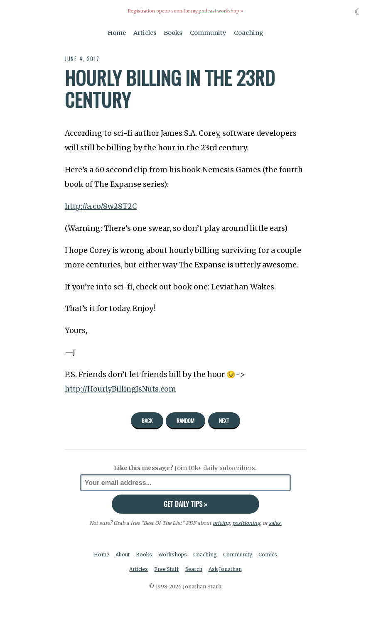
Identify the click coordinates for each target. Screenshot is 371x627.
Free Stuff (166, 569)
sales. (275, 522)
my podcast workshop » (217, 11)
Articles (145, 32)
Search (194, 569)
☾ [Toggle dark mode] (358, 12)
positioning (246, 522)
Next (224, 420)
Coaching (248, 32)
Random (185, 420)
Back (147, 420)
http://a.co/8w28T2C (101, 206)
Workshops (173, 554)
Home (117, 32)
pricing (220, 522)
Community (208, 32)
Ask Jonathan (226, 569)
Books (173, 32)
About (122, 554)
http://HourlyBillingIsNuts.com (122, 388)
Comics (269, 554)
